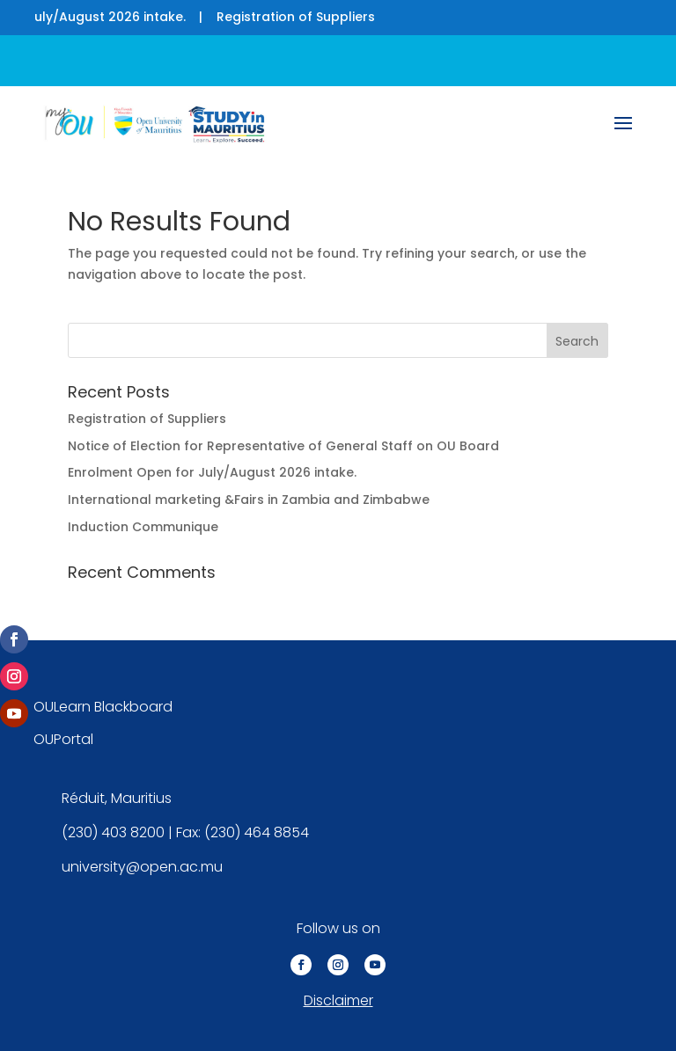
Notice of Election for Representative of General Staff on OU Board (283, 446)
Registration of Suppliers (301, 17)
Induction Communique (143, 527)
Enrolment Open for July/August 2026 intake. (212, 472)
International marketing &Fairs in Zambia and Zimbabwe (249, 499)
